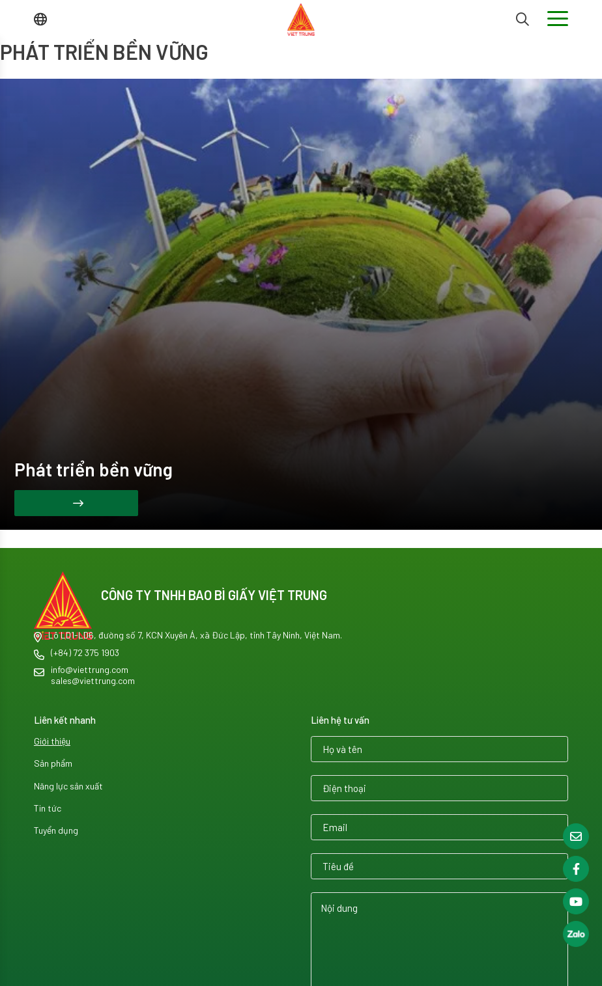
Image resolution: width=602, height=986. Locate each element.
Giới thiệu (52, 740)
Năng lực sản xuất (68, 785)
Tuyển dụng (56, 830)
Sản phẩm (53, 763)
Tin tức (47, 808)
